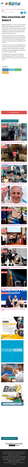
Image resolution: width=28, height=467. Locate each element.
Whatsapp (18, 69)
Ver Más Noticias (14, 112)
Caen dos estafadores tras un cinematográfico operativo (13, 143)
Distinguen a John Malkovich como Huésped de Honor (13, 309)
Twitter (11, 69)
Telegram (5, 72)
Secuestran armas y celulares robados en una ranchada (12, 184)
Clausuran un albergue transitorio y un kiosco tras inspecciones (13, 163)
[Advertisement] (14, 92)
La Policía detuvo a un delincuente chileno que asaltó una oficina (13, 268)
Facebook (5, 69)
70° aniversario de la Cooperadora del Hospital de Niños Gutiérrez (14, 247)
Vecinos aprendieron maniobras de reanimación (13, 225)
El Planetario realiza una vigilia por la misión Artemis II (12, 288)
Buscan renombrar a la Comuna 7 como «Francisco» (13, 204)
